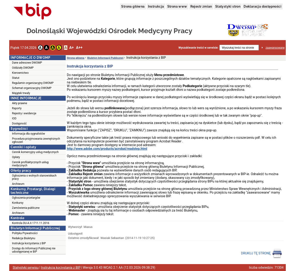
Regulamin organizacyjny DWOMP (33, 83)
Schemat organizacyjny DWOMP (31, 88)
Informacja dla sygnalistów (28, 133)
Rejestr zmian (201, 6)
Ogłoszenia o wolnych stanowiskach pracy (34, 177)
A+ (71, 47)
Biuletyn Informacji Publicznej (105, 57)
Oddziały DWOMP (23, 67)
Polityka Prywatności (25, 233)
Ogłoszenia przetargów (26, 197)
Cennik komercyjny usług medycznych (35, 152)
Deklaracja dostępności (262, 6)
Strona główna (133, 6)
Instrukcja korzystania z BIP (29, 243)
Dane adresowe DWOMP (27, 62)
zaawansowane (275, 47)
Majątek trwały (21, 93)
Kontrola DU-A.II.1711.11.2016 (30, 223)
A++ (79, 47)
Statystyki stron (227, 6)
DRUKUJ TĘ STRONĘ (261, 253)
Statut (15, 78)
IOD (14, 118)
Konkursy (17, 202)
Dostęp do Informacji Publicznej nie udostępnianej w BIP (33, 250)
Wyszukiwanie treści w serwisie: (198, 47)
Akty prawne (19, 103)
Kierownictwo (20, 72)
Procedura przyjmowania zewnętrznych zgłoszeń (36, 140)
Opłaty (16, 157)
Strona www (177, 6)
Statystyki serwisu (26, 267)
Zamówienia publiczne (26, 207)
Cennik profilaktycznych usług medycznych (30, 164)
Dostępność (19, 123)
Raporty (16, 108)
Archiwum (18, 184)
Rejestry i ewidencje (24, 113)
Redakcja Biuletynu (23, 238)
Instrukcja (156, 6)
